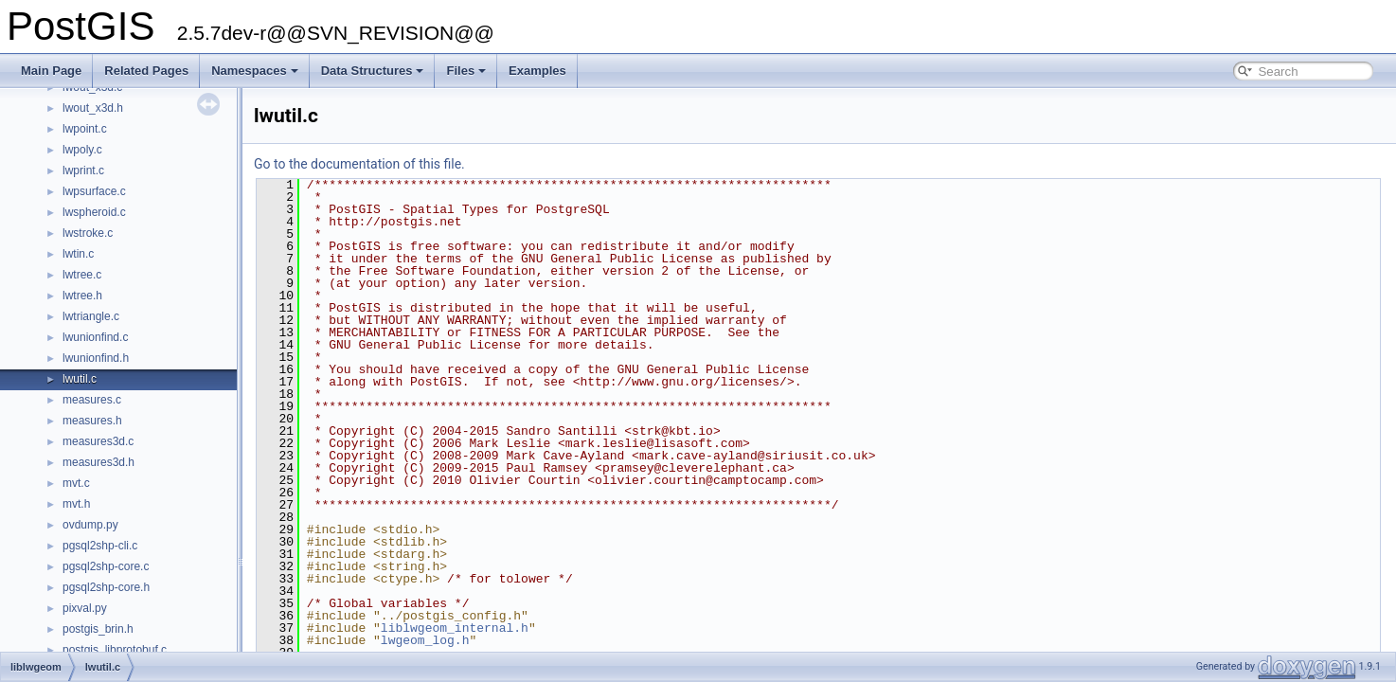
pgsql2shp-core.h (106, 587)
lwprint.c (83, 170)
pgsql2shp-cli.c (100, 545)
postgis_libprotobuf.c (115, 649)
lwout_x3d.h (93, 108)
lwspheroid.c (94, 212)
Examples (537, 70)
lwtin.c (78, 253)
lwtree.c (82, 274)
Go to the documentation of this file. (359, 163)
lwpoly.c (82, 149)
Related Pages (146, 70)
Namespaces (254, 70)
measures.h (92, 420)
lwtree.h (82, 295)
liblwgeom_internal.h (454, 628)
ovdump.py (90, 524)
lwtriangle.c (91, 316)
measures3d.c (98, 441)
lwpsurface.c (94, 191)
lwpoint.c (85, 128)
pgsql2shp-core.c (106, 566)
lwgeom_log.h (425, 640)
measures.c (92, 399)
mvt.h (76, 504)
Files (466, 70)
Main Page (51, 70)
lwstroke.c (88, 233)
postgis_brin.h (98, 629)
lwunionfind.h (96, 358)
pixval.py (85, 608)
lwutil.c (80, 379)
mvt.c (76, 483)
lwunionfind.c (95, 337)
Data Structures (372, 70)
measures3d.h (98, 462)
